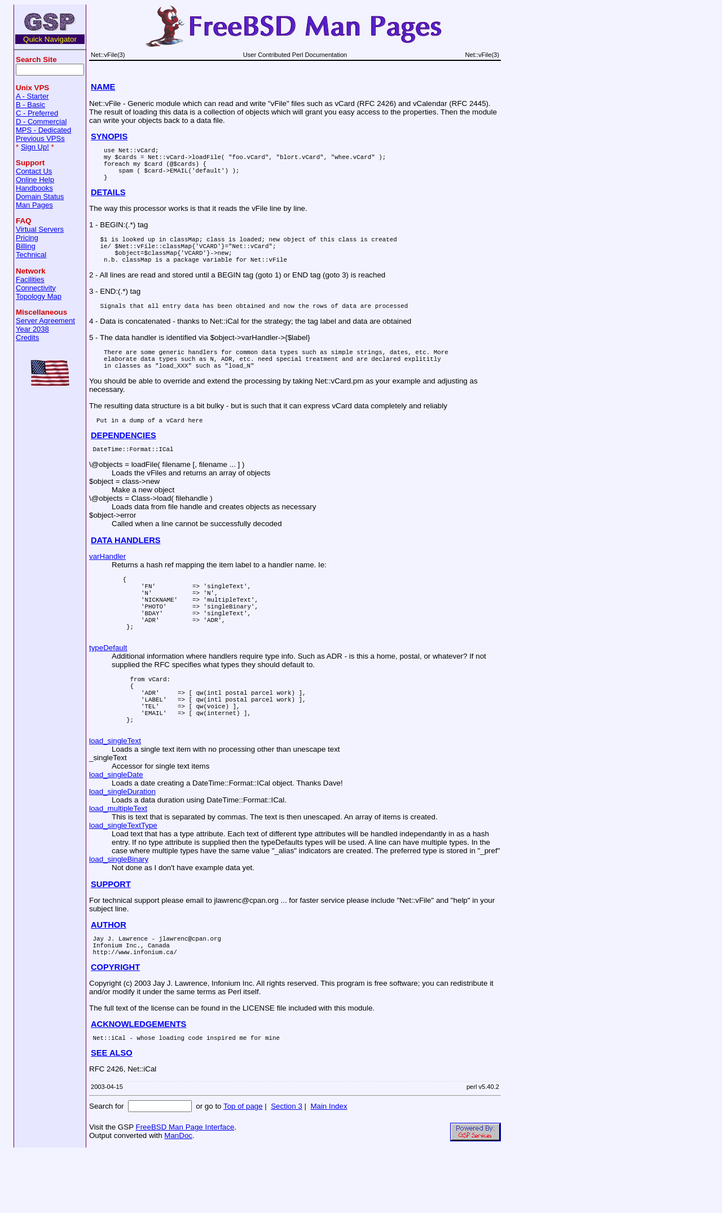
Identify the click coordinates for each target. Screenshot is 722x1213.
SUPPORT (111, 938)
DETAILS (108, 200)
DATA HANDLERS (125, 565)
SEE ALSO (112, 1113)
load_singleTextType (123, 879)
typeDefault (108, 688)
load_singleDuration (122, 845)
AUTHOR (108, 978)
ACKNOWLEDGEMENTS (138, 1083)
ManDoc (178, 1196)
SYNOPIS (109, 136)
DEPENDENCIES (123, 459)
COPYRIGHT (115, 1026)
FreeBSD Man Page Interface (184, 1188)
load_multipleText (118, 862)
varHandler (107, 581)
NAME (103, 86)
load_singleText (115, 795)
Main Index (328, 1167)
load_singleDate (116, 828)
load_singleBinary (118, 913)
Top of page (243, 1167)
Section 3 (286, 1167)
